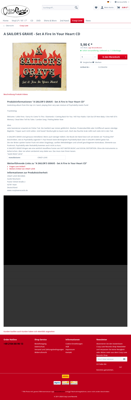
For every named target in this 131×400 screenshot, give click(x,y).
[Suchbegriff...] (60, 7)
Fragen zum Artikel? (16, 166)
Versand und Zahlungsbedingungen (49, 349)
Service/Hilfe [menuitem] (121, 2)
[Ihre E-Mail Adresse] (108, 359)
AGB (67, 346)
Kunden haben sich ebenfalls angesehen (38, 331)
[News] (88, 20)
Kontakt (69, 352)
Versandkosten (60, 392)
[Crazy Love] (77, 20)
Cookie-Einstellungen (74, 344)
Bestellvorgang (40, 344)
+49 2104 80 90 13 (13, 343)
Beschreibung (9, 94)
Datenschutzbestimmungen (107, 367)
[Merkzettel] (96, 7)
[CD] (32, 20)
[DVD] (38, 20)
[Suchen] (76, 7)
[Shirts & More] (50, 20)
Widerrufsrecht (41, 352)
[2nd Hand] (64, 20)
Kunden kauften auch (12, 331)
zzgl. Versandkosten (95, 48)
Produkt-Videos (21, 94)
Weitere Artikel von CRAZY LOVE (21, 169)
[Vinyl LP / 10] (19, 20)
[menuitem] (60, 8)
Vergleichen (86, 62)
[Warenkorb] (123, 7)
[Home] (5, 20)
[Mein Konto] (107, 7)
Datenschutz (40, 346)
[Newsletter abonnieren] (124, 359)
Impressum (70, 349)
